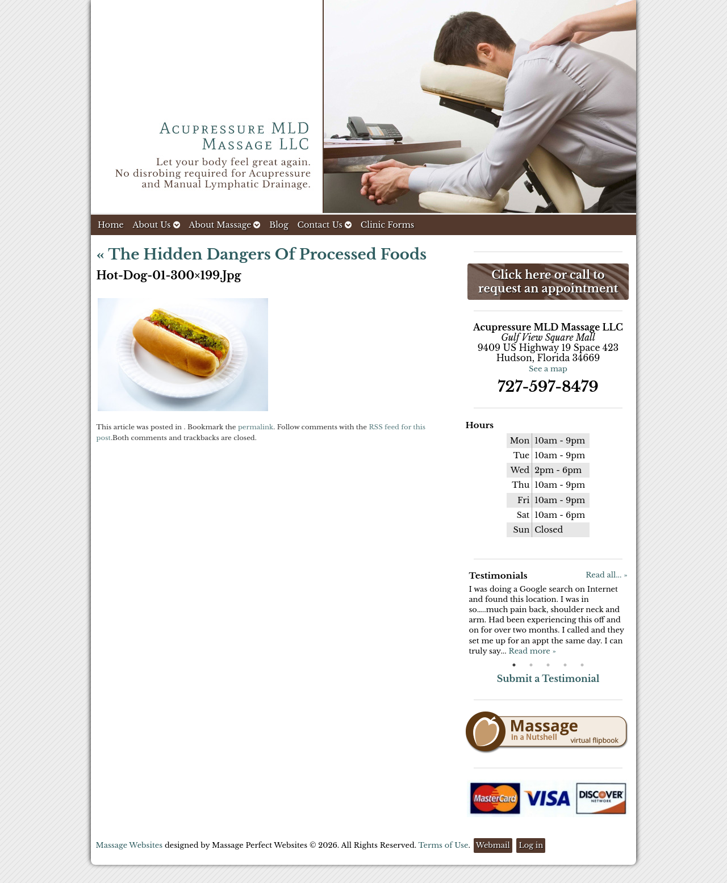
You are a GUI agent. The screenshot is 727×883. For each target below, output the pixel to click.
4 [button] (565, 665)
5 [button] (582, 665)
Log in (531, 845)
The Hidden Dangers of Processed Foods (262, 254)
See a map (548, 369)
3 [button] (548, 665)
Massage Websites (129, 845)
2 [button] (531, 665)
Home (111, 225)
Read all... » (606, 575)
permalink (255, 427)
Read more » (531, 651)
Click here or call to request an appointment (548, 281)
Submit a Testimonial (548, 678)
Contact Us (324, 225)
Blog (279, 225)
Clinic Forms (387, 225)
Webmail (493, 845)
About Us (155, 225)
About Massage (224, 225)
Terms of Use (443, 845)
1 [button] (514, 665)
